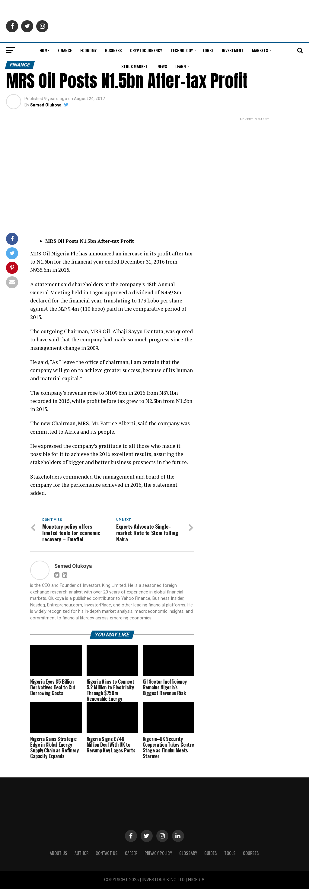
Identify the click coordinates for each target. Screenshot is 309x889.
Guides (210, 853)
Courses (251, 853)
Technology (181, 50)
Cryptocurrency (146, 50)
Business (113, 50)
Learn (180, 66)
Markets (260, 50)
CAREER (131, 853)
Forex (208, 50)
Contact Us (107, 853)
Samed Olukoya (46, 105)
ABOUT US (58, 853)
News (162, 66)
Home (44, 50)
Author (81, 853)
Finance (65, 50)
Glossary (188, 853)
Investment (233, 50)
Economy (88, 50)
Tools (230, 853)
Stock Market (134, 66)
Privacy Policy (158, 853)
